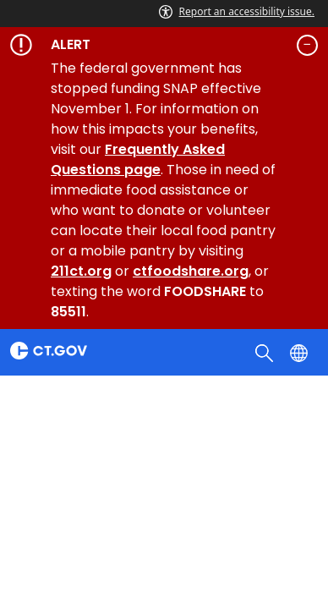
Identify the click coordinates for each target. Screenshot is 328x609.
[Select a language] (300, 352)
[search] (265, 352)
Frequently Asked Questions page (138, 159)
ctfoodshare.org (191, 271)
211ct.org (81, 271)
